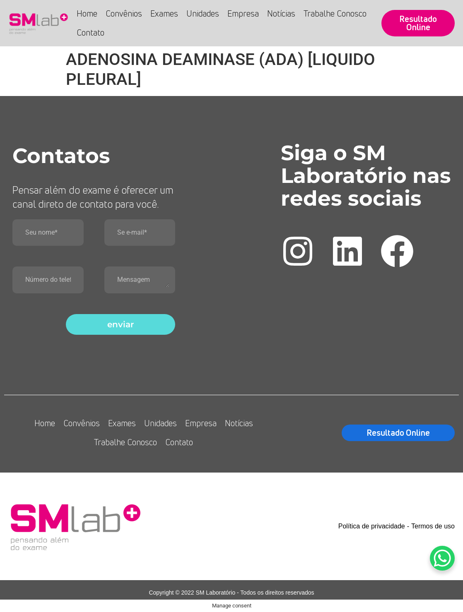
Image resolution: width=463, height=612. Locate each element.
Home (87, 13)
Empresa (243, 13)
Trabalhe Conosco (335, 13)
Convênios (124, 13)
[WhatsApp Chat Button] (442, 558)
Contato (90, 32)
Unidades (202, 13)
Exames (164, 13)
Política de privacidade (371, 526)
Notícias (281, 13)
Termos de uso (433, 526)
